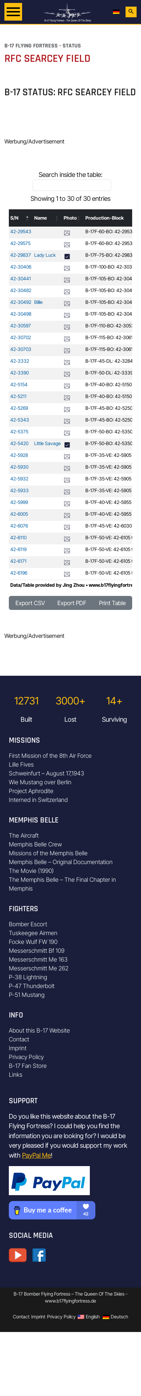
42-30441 (20, 278)
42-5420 (19, 443)
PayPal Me (36, 1155)
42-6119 (18, 549)
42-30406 (20, 267)
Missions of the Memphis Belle (48, 853)
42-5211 (18, 396)
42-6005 (19, 514)
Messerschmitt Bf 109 (36, 950)
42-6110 (18, 537)
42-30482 (20, 290)
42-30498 (20, 314)
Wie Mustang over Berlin (40, 782)
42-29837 (20, 255)
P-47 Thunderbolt (31, 986)
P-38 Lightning (28, 977)
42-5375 (19, 431)
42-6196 (18, 573)
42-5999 (19, 502)
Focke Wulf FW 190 (33, 941)
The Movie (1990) (31, 870)
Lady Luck (45, 255)
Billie (38, 302)
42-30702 (20, 337)
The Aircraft (24, 835)
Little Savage (47, 443)
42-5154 (19, 384)
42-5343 (19, 420)
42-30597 (20, 325)
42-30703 (20, 349)
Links (15, 1074)
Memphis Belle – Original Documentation (61, 862)
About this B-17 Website (39, 1030)
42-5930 (19, 467)
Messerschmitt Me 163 (38, 959)
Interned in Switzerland (38, 799)
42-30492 (20, 302)
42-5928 (19, 455)
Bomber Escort (28, 924)
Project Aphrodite (31, 791)
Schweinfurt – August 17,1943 (46, 773)
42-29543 (20, 231)
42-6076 (19, 526)
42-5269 (19, 408)
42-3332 (19, 361)
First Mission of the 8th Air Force (50, 755)
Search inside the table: (70, 174)
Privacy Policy (26, 1057)
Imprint (18, 1048)
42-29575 (20, 243)
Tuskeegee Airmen (33, 933)
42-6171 (18, 561)
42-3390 (19, 373)
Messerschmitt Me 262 (38, 968)
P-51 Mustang (27, 994)
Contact (19, 1039)
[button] (27, 218)
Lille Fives (21, 764)
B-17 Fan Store (28, 1065)
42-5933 (19, 490)
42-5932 (19, 479)
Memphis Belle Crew (35, 844)
